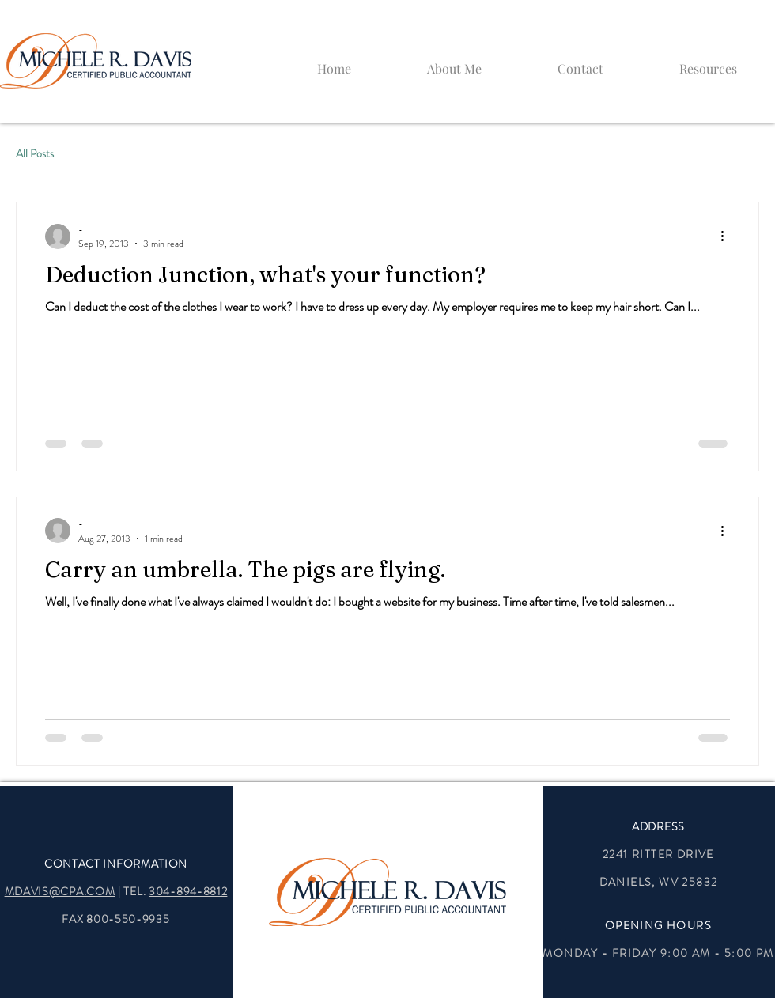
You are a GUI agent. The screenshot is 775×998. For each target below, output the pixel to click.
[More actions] (727, 236)
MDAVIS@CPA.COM (60, 891)
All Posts (35, 153)
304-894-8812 (188, 891)
